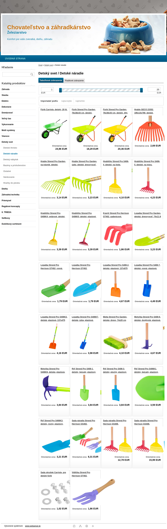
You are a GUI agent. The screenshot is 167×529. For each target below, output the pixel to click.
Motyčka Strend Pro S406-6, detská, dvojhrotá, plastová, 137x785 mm (147, 320)
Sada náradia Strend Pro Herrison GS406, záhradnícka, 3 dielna (114, 423)
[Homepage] (15, 58)
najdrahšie (80, 101)
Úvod (40, 65)
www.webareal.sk (33, 526)
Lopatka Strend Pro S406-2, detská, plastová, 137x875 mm (116, 268)
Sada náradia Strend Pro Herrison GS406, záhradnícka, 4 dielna (145, 423)
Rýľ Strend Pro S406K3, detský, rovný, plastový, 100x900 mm (52, 423)
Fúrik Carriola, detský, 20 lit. (54, 109)
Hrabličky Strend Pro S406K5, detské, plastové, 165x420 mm (84, 216)
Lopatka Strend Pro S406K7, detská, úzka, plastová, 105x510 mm (85, 320)
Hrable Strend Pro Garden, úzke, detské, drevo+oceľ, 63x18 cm (84, 164)
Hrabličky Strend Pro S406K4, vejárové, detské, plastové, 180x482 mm (53, 216)
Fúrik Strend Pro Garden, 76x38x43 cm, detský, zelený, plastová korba (84, 112)
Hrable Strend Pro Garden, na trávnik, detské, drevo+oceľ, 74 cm (53, 164)
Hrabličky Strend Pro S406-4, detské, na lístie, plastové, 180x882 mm (116, 164)
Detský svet (48, 65)
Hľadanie (7, 67)
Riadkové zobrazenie (74, 80)
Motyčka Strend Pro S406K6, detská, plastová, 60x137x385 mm (53, 372)
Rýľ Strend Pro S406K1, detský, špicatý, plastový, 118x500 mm (146, 372)
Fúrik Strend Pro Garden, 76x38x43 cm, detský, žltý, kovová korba (115, 112)
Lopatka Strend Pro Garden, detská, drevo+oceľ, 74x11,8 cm (147, 216)
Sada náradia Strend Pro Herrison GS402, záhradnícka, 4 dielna (83, 423)
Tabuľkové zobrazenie (51, 80)
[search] (31, 74)
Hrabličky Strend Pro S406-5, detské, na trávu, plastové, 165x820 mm (147, 164)
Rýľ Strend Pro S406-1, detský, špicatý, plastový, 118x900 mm (84, 372)
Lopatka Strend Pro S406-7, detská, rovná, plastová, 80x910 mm (147, 268)
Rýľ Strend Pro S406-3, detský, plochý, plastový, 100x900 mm (115, 372)
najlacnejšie (66, 101)
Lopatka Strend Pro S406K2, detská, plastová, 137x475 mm (54, 320)
